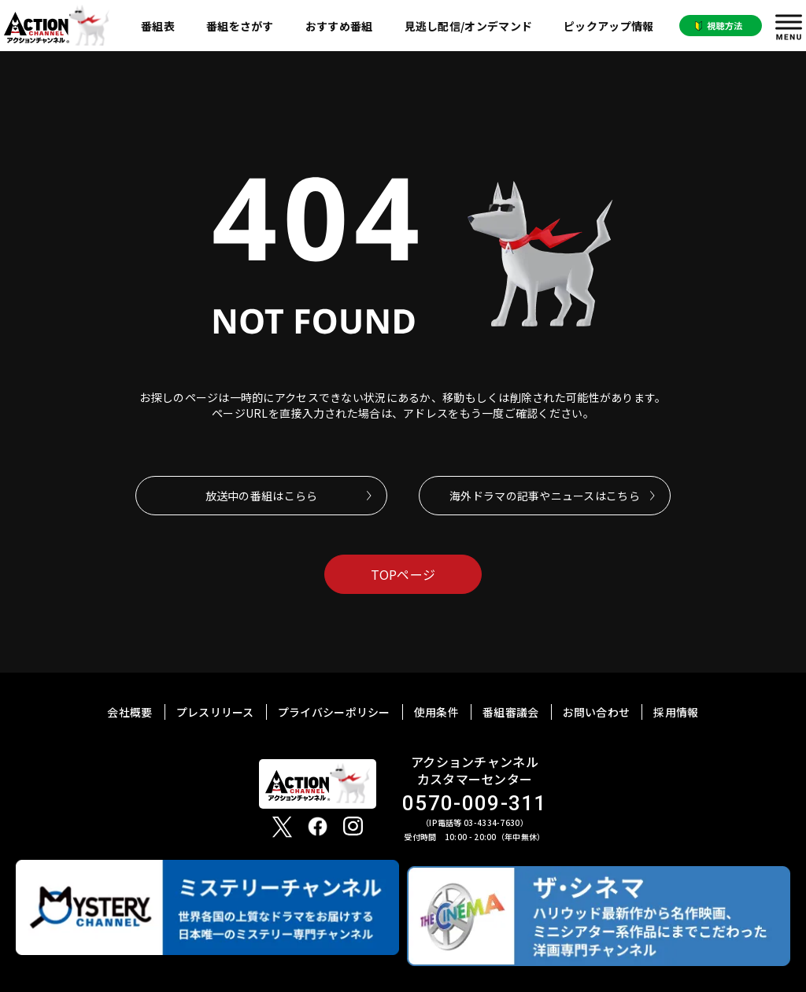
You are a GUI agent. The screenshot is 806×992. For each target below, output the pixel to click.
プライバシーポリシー (334, 712)
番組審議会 (510, 712)
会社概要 (129, 712)
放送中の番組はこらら (261, 495)
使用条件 (436, 712)
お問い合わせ (596, 712)
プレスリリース (215, 712)
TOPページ (403, 574)
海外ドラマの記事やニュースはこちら (544, 495)
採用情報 (675, 712)
